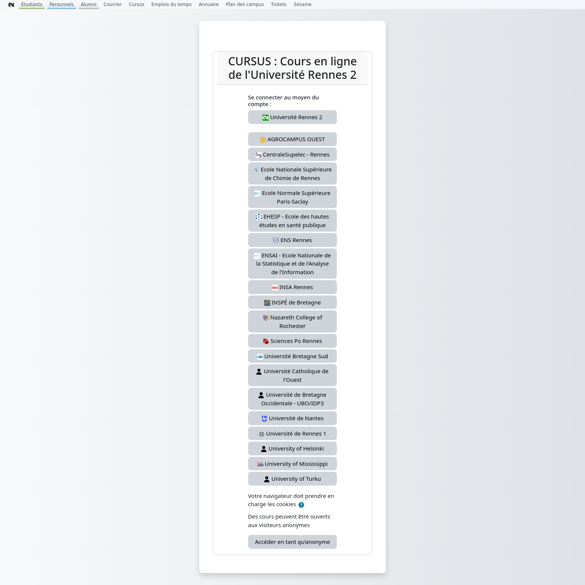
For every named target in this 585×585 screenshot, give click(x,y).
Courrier (113, 4)
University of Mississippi (292, 463)
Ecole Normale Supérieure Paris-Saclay (292, 197)
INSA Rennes (292, 287)
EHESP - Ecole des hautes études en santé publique (292, 221)
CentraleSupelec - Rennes (293, 154)
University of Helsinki (292, 448)
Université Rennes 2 (292, 117)
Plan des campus (245, 4)
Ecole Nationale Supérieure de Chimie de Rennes (292, 173)
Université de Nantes (293, 418)
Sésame (303, 4)
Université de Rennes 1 (292, 433)
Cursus (136, 4)
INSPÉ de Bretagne (292, 302)
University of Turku (292, 478)
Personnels (62, 4)
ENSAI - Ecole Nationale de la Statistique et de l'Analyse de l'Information (292, 263)
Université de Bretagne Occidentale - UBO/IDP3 (292, 399)
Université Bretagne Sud (292, 356)
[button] (301, 505)
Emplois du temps (171, 4)
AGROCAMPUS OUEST (292, 139)
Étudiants (32, 4)
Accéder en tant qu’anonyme (292, 541)
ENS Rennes (292, 240)
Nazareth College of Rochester (292, 321)
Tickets (279, 4)
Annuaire (209, 4)
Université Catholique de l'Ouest (292, 375)
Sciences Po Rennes (292, 340)
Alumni (89, 4)
